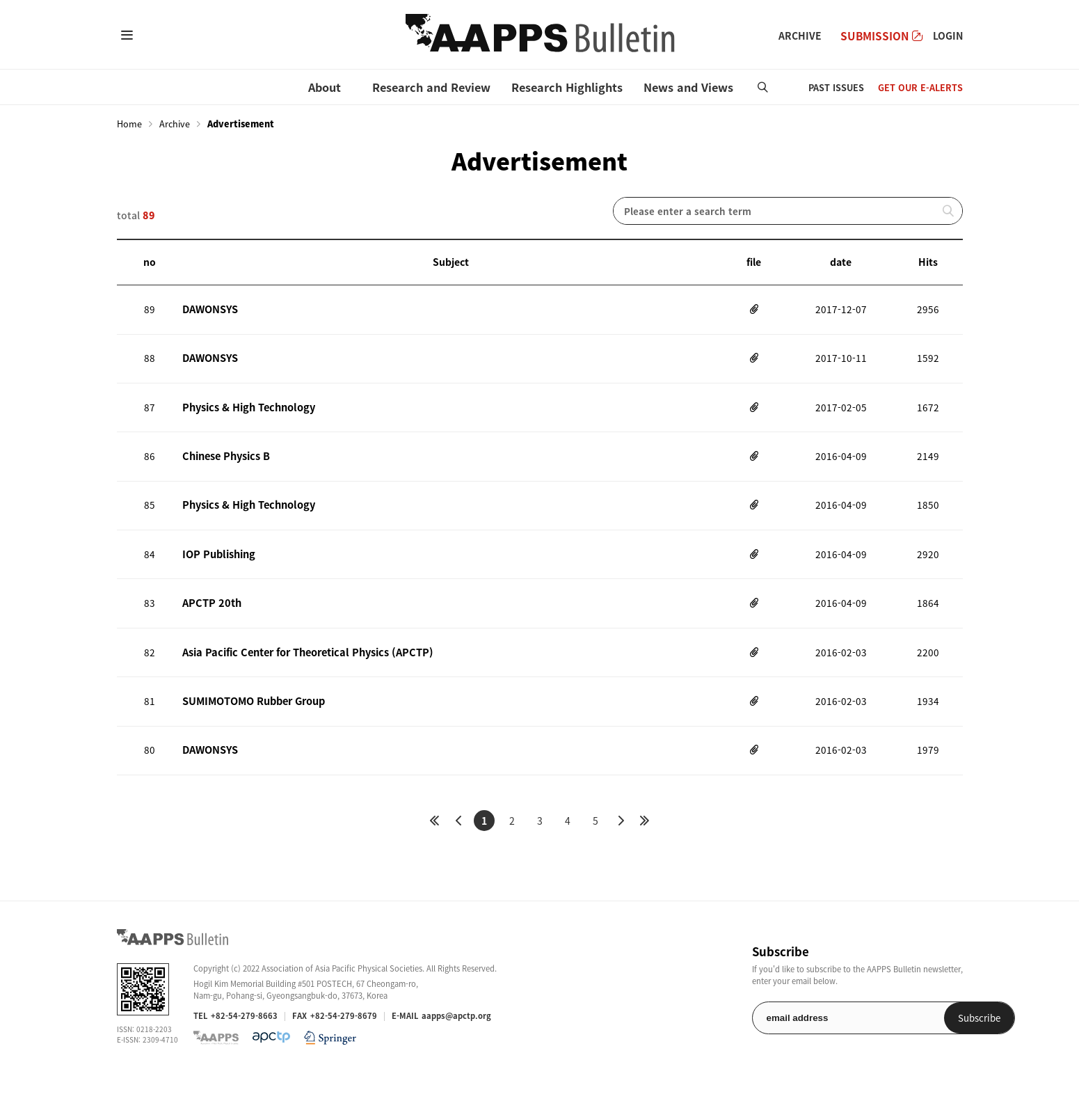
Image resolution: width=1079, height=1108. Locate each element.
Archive (174, 124)
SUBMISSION (881, 36)
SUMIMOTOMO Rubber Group (253, 727)
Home (129, 124)
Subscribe (927, 1048)
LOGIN (948, 35)
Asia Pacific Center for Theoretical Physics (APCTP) (302, 675)
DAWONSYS (209, 310)
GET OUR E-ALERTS (920, 87)
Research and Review (431, 87)
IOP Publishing (217, 571)
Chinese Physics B (225, 467)
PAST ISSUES (836, 87)
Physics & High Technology (246, 415)
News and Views (688, 87)
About (324, 87)
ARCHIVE (800, 35)
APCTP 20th (210, 623)
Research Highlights (567, 87)
